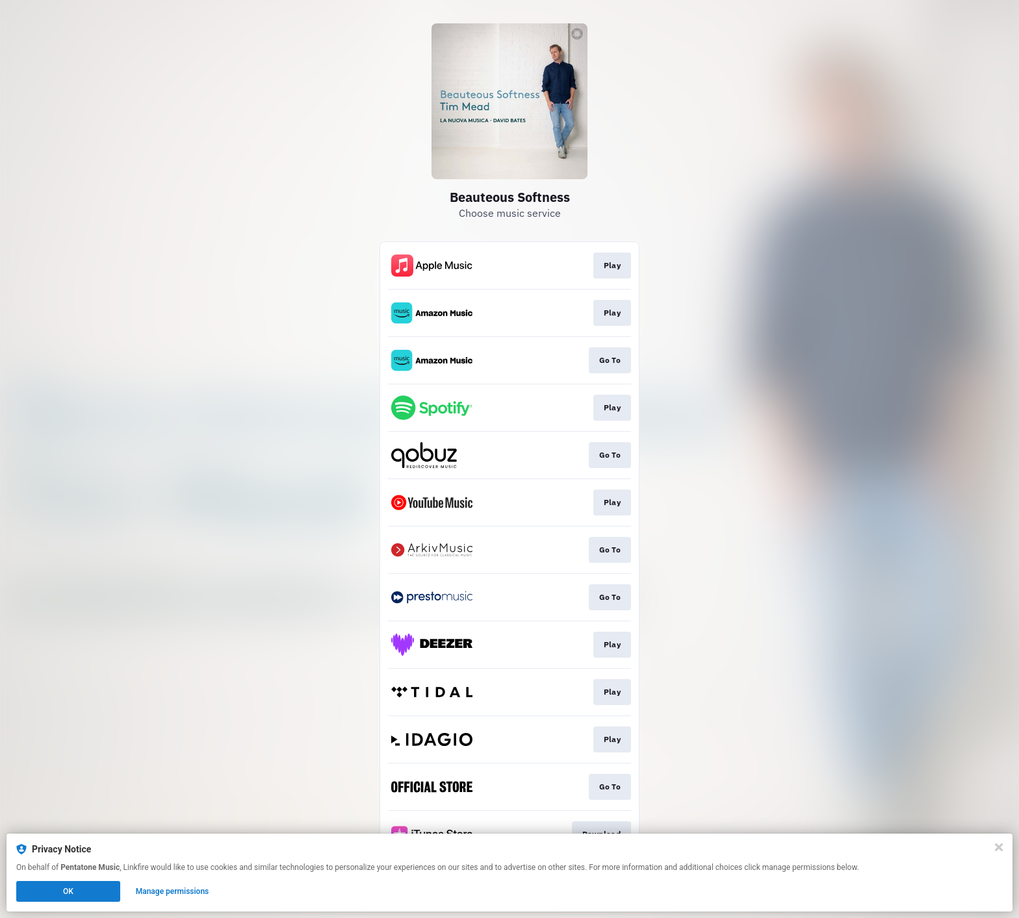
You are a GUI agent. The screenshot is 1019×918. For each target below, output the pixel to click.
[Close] (998, 847)
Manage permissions (172, 891)
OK (68, 891)
